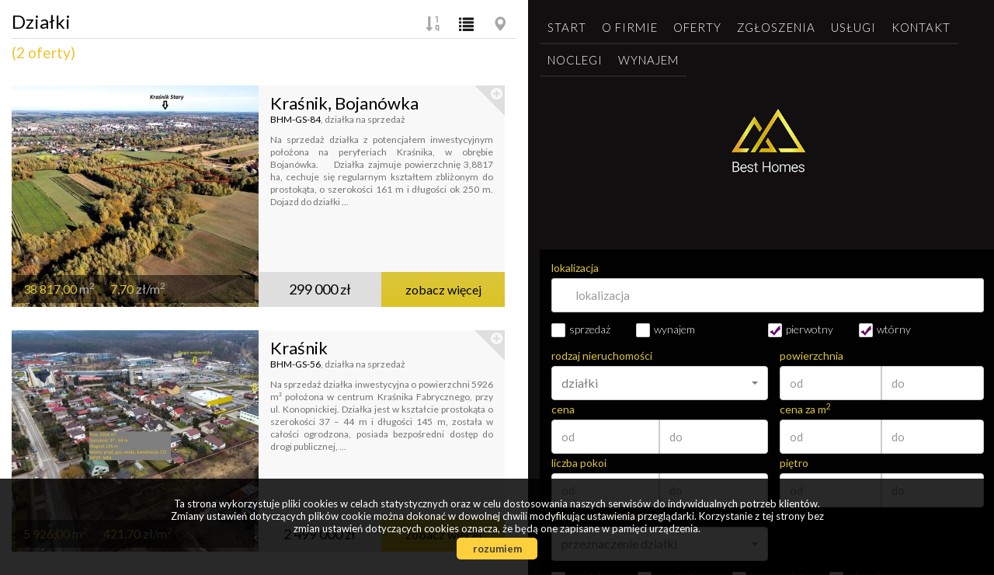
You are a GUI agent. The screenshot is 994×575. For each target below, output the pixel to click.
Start (566, 27)
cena (563, 409)
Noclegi (575, 60)
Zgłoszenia (776, 27)
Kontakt (921, 27)
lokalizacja (575, 268)
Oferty (697, 27)
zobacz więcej (443, 289)
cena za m (805, 409)
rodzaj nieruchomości (601, 356)
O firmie (630, 27)
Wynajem (648, 60)
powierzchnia (811, 356)
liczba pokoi (578, 463)
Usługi (853, 27)
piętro (794, 463)
